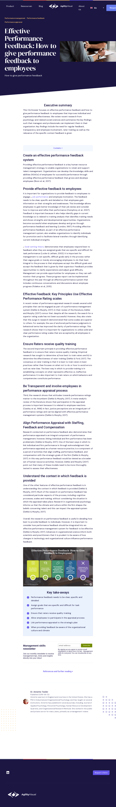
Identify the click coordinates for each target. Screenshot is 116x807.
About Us (82, 8)
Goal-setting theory (34, 246)
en (95, 8)
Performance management (15, 18)
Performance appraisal (13, 22)
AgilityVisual (60, 6)
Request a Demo (101, 773)
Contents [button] (57, 148)
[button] (58, 566)
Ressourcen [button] (26, 6)
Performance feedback (35, 18)
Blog (41, 6)
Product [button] (10, 6)
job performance (40, 196)
